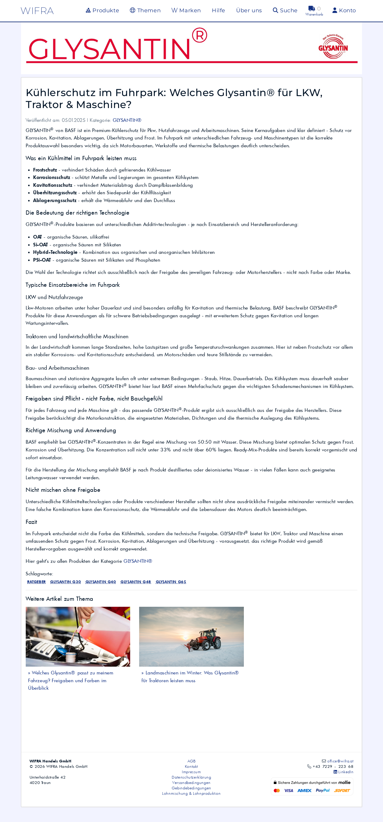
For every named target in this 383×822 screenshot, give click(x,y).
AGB (192, 761)
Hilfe (218, 10)
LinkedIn (343, 771)
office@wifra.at (340, 761)
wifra (37, 10)
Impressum (191, 771)
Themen (145, 10)
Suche (285, 10)
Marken (186, 10)
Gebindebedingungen (191, 787)
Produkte (102, 10)
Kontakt (191, 766)
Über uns (249, 10)
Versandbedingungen (191, 782)
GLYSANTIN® (127, 120)
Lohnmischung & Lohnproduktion (191, 793)
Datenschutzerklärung (191, 777)
